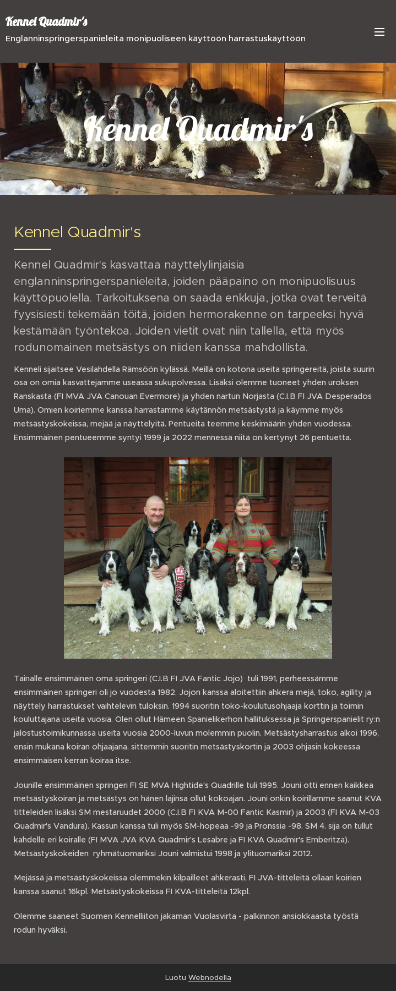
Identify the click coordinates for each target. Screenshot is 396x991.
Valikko (379, 31)
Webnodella (209, 977)
